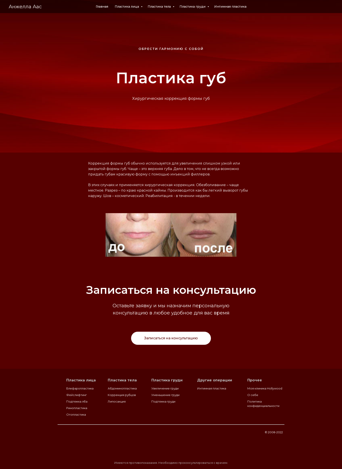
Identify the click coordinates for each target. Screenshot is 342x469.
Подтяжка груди (163, 401)
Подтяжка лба (76, 401)
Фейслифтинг (76, 395)
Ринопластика (76, 408)
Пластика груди (193, 6)
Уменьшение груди (165, 395)
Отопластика (76, 414)
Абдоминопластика (122, 388)
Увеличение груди (165, 388)
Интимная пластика (230, 6)
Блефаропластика (80, 388)
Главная (102, 6)
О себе (252, 395)
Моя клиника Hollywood (264, 388)
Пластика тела (160, 6)
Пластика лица (127, 6)
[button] (171, 338)
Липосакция (117, 401)
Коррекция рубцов (122, 395)
